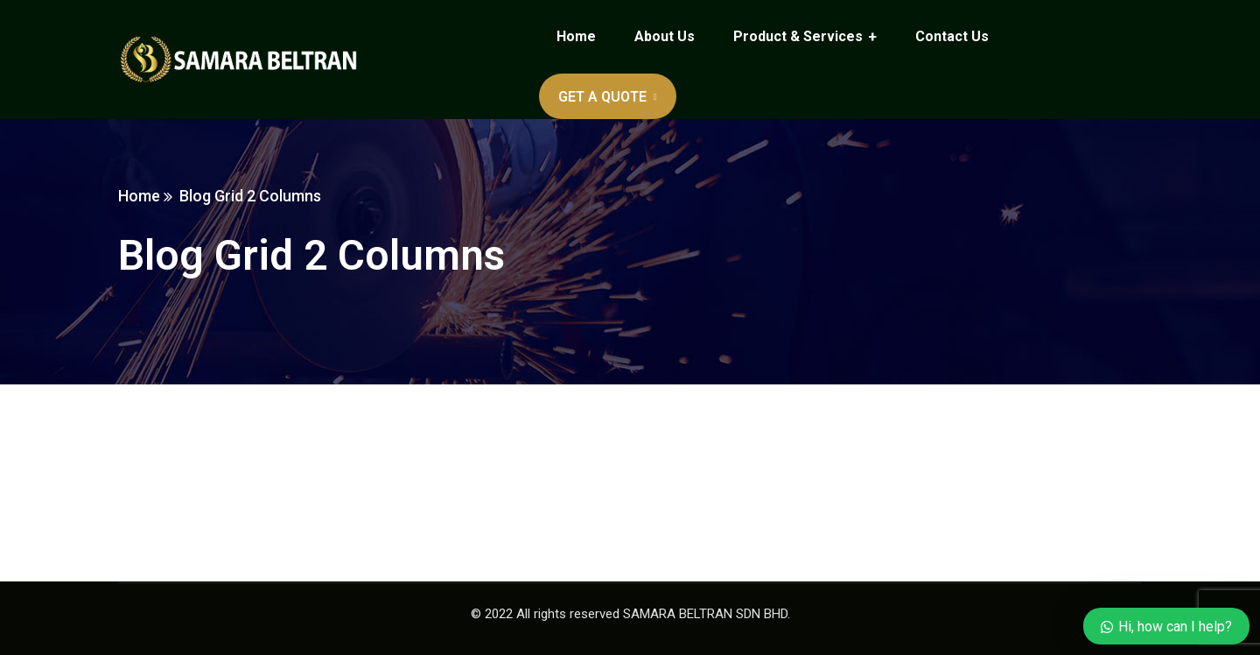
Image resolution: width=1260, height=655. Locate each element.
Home (139, 196)
